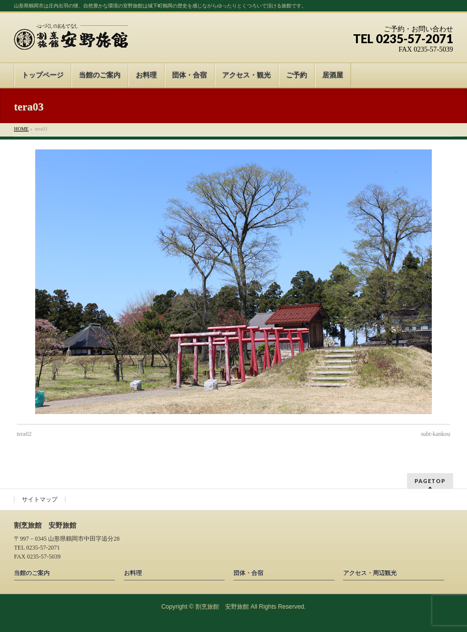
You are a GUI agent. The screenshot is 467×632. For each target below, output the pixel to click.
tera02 (24, 433)
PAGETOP (430, 481)
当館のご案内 (32, 572)
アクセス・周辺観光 (370, 572)
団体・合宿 (248, 572)
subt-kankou (435, 433)
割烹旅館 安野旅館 (222, 606)
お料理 (133, 572)
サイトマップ (40, 499)
